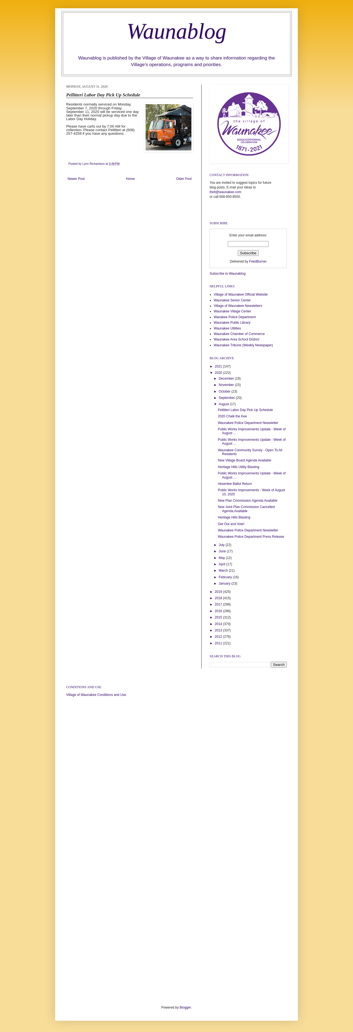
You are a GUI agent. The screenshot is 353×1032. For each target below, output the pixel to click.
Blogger (185, 1007)
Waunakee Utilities (227, 328)
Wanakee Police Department (235, 317)
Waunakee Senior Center (232, 300)
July (222, 545)
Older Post (184, 179)
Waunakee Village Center (232, 311)
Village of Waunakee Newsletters (238, 306)
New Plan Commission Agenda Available (247, 501)
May (222, 558)
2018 (219, 598)
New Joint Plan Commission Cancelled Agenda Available (246, 509)
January (225, 583)
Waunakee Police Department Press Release (251, 537)
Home (130, 179)
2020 (219, 373)
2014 (219, 624)
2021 (219, 366)
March (224, 570)
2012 (219, 637)
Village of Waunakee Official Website (241, 294)
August (224, 404)
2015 (219, 617)
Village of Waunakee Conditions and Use (96, 695)
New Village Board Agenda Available (244, 460)
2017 (219, 604)
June (223, 551)
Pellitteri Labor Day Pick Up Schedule (245, 410)
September (227, 398)
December (227, 378)
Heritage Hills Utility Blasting (238, 467)
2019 (219, 592)
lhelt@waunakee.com (225, 192)
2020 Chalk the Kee (232, 416)
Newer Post (76, 179)
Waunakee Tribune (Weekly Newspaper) (243, 345)
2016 (219, 611)
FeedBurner (257, 261)
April (222, 564)
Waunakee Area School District (236, 339)
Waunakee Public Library (232, 323)
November (227, 385)
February (226, 577)
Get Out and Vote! (231, 524)
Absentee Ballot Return (235, 484)
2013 (219, 630)
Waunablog (176, 31)
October (225, 391)
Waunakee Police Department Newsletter (248, 423)
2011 (219, 643)
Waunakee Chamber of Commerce (239, 334)
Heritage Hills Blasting (234, 517)
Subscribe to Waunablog (227, 273)
